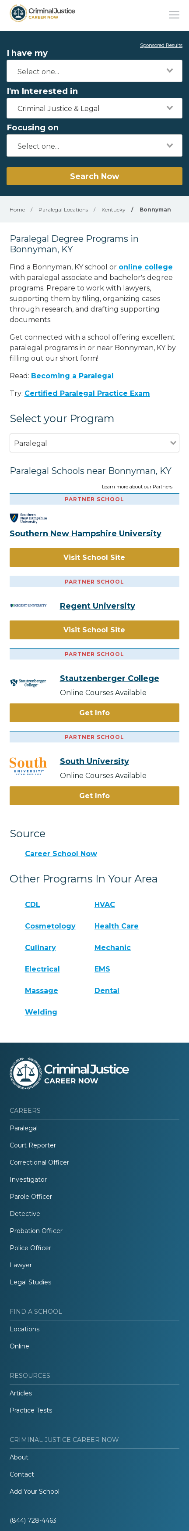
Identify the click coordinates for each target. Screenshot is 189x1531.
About (19, 1457)
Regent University (97, 606)
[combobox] (94, 71)
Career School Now (61, 854)
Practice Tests (31, 1410)
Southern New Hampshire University (85, 533)
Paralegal (24, 1128)
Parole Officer (31, 1197)
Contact (22, 1474)
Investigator (28, 1179)
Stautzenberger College (109, 678)
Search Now (94, 176)
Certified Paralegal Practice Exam (87, 393)
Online (19, 1346)
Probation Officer (36, 1231)
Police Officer (30, 1248)
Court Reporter (33, 1145)
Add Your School (35, 1491)
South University (94, 761)
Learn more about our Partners (137, 487)
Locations (24, 1329)
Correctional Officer (39, 1162)
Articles (21, 1393)
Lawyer (21, 1265)
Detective (25, 1214)
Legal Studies (30, 1282)
